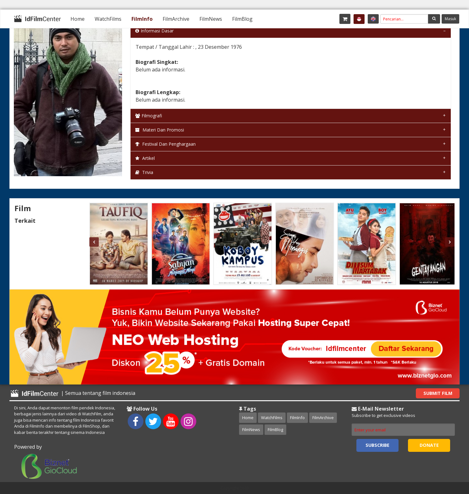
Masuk (450, 18)
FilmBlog (242, 18)
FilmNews (210, 18)
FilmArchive (176, 18)
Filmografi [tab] (148, 116)
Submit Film (437, 393)
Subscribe (377, 445)
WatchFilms (108, 18)
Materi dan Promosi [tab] (159, 130)
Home (77, 18)
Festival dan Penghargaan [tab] (165, 144)
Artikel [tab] (145, 158)
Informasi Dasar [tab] (154, 31)
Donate (429, 445)
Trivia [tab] (144, 172)
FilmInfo (142, 18)
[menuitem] (77, 19)
